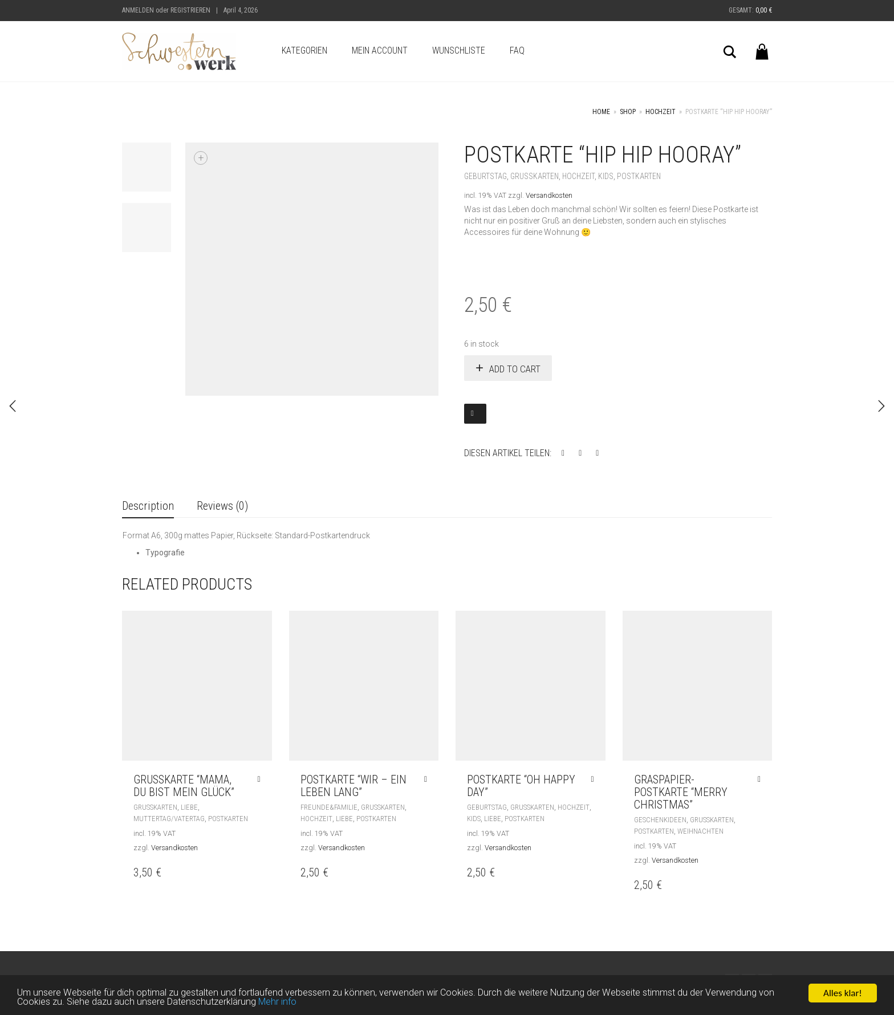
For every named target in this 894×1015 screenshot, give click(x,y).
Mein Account (380, 50)
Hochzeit (660, 112)
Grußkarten (534, 176)
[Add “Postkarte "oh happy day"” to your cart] (595, 779)
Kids (605, 176)
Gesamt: (750, 10)
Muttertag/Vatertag (169, 818)
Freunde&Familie (328, 807)
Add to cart (515, 369)
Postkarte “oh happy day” (521, 786)
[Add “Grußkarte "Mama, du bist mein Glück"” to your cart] (261, 779)
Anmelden (138, 10)
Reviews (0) (222, 506)
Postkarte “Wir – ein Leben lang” (353, 786)
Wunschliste (458, 50)
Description (148, 506)
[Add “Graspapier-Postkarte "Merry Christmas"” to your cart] (762, 779)
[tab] (148, 506)
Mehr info (283, 1003)
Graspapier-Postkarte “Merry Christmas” (681, 792)
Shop (628, 112)
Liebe (189, 807)
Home (601, 112)
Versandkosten (549, 195)
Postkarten (639, 176)
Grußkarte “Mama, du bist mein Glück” (183, 786)
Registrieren (190, 10)
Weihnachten (700, 831)
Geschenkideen (660, 819)
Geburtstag (485, 176)
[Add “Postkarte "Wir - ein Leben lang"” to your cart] (428, 779)
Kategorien (304, 50)
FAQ (517, 50)
